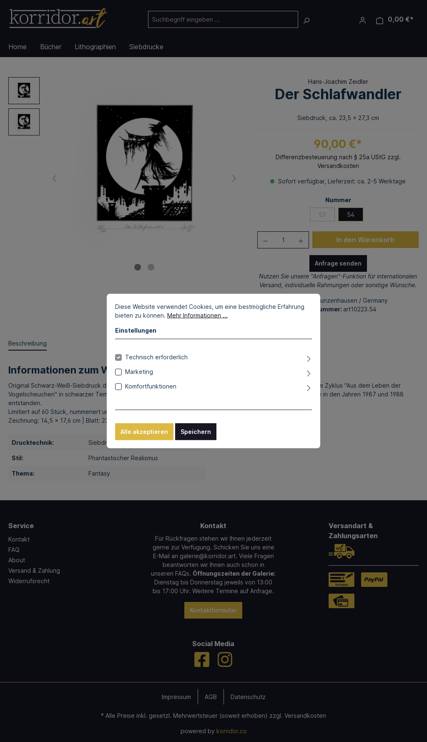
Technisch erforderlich (156, 357)
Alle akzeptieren (144, 431)
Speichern (196, 431)
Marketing (139, 371)
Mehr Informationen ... (197, 315)
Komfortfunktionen (150, 386)
